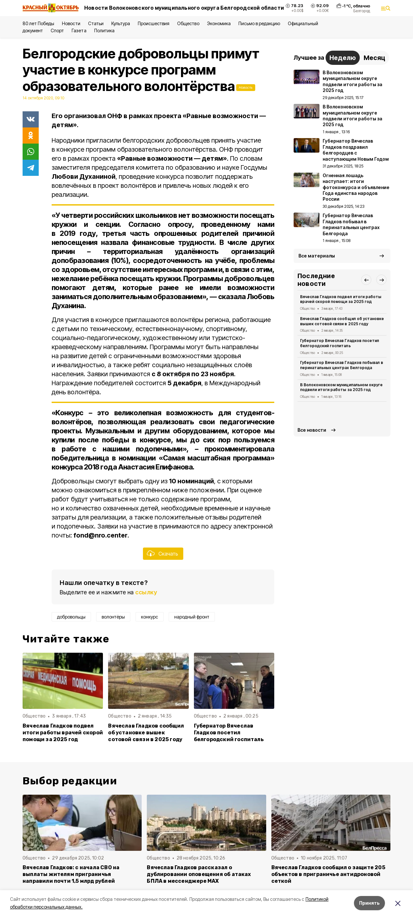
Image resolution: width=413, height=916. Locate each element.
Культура (120, 23)
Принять (369, 903)
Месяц (374, 58)
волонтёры (113, 616)
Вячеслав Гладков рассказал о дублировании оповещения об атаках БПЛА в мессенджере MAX (199, 874)
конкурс (149, 616)
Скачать (168, 553)
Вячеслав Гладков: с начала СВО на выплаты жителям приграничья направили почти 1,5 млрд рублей (71, 874)
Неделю (342, 58)
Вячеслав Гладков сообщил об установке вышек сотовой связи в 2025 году (146, 732)
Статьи (96, 23)
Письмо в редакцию (259, 23)
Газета (79, 30)
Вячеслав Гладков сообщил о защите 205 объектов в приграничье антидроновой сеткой (328, 874)
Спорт (57, 30)
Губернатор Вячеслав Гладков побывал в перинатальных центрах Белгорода (341, 365)
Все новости (311, 430)
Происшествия (153, 23)
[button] (366, 280)
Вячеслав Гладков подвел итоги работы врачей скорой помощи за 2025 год (63, 732)
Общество (188, 23)
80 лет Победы (38, 23)
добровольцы (71, 616)
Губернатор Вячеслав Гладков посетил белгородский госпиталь (229, 732)
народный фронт (191, 616)
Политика (104, 30)
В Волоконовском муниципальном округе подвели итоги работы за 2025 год (341, 387)
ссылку (146, 592)
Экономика (219, 23)
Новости (71, 23)
